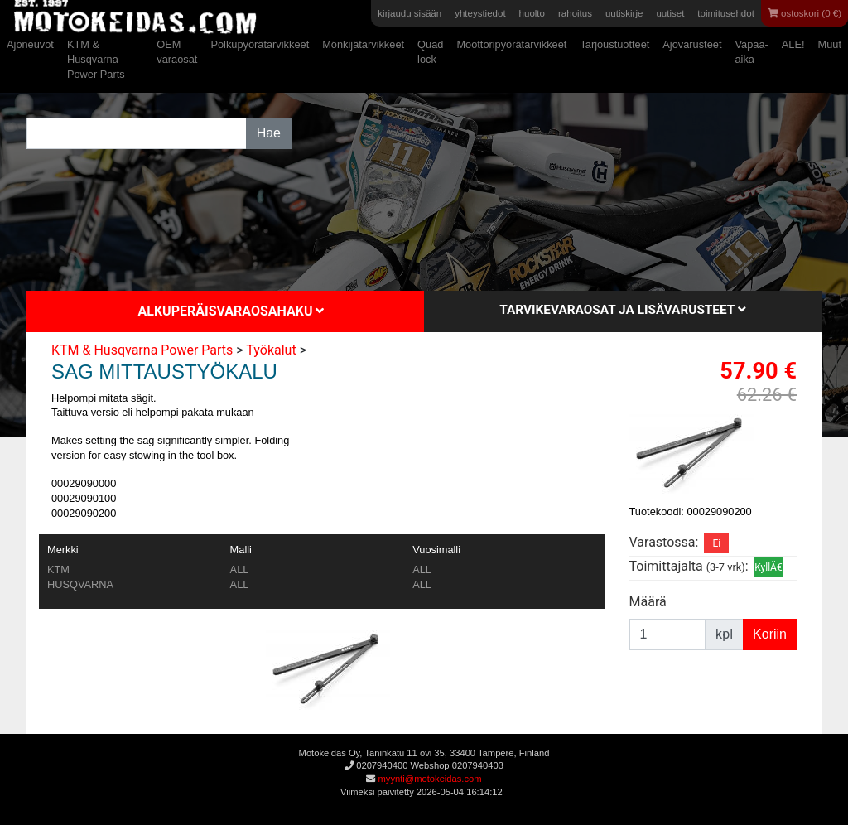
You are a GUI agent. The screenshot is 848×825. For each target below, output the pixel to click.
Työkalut (271, 350)
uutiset (670, 13)
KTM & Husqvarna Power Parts (96, 59)
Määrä (648, 602)
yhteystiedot (480, 13)
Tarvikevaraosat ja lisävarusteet (622, 309)
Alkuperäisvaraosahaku (231, 311)
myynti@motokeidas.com (429, 779)
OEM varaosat (177, 51)
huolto (532, 13)
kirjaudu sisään (409, 13)
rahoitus (575, 13)
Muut (829, 44)
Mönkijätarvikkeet (363, 44)
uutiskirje (624, 13)
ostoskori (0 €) (804, 13)
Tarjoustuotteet (614, 44)
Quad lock (430, 51)
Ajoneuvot (30, 44)
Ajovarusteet (691, 44)
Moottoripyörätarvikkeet (511, 44)
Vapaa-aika (751, 51)
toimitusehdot (725, 13)
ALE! (793, 44)
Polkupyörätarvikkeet (259, 44)
